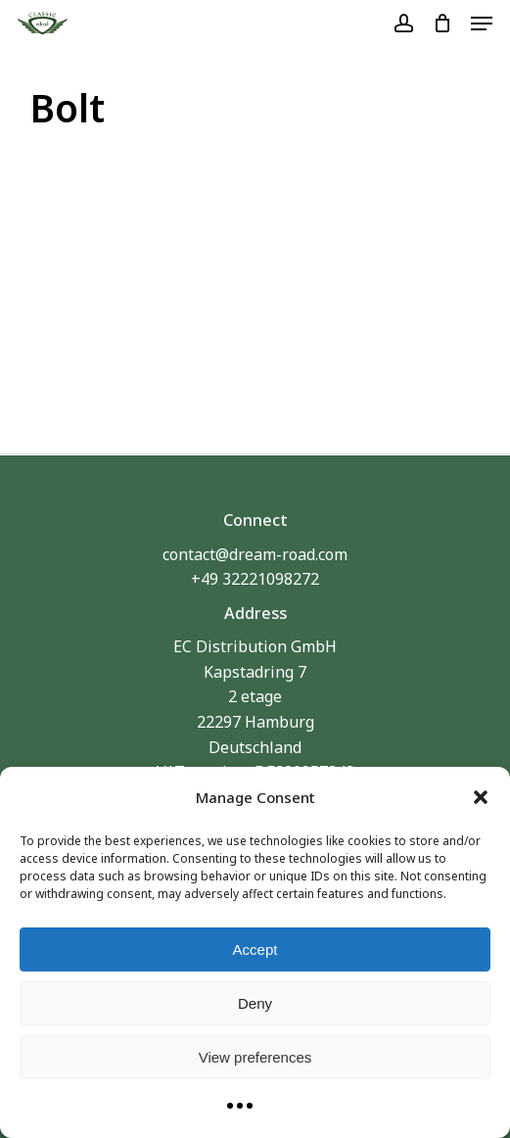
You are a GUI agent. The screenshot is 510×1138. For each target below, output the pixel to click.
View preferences (255, 1057)
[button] (480, 797)
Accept (255, 949)
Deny (255, 1003)
